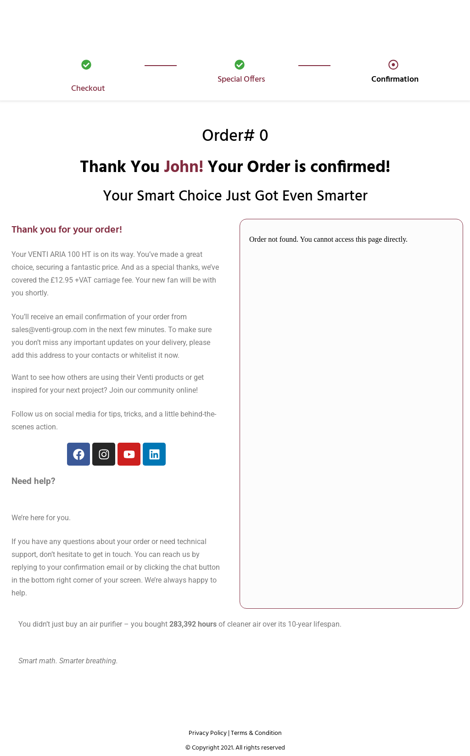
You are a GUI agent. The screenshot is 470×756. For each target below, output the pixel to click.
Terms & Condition (256, 733)
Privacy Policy (208, 733)
